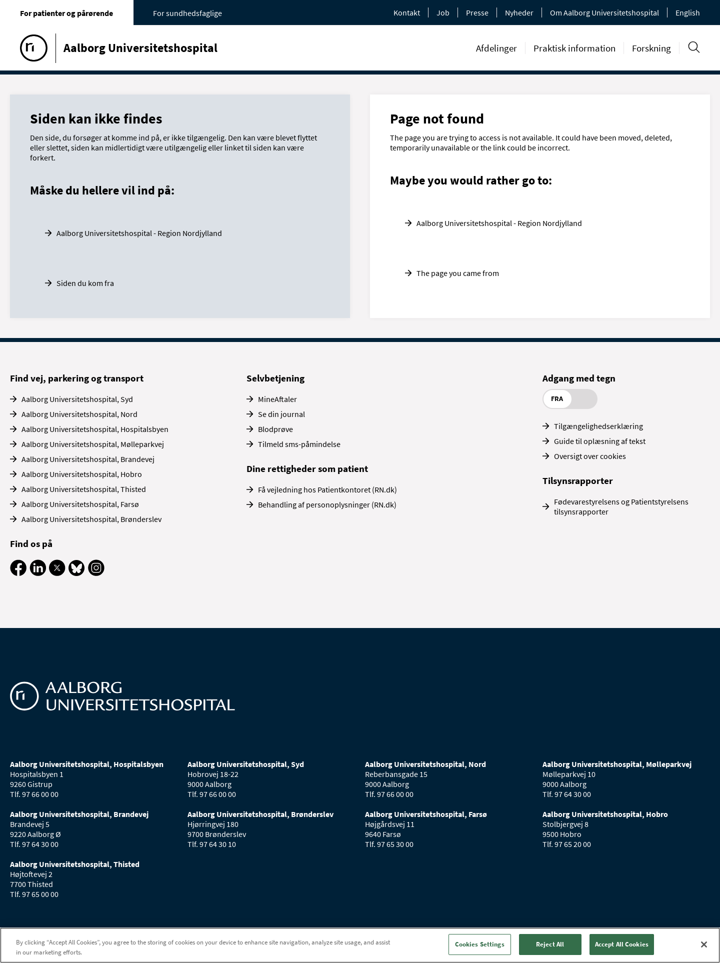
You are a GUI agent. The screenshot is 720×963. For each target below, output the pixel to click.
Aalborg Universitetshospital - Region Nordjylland (139, 233)
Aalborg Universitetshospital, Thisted (84, 489)
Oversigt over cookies (590, 456)
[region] (360, 945)
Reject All (550, 944)
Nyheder (519, 13)
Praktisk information (575, 48)
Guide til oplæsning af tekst (600, 441)
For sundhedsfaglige (187, 13)
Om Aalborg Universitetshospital (604, 13)
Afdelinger (496, 48)
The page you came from (457, 273)
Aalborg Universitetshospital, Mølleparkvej (93, 444)
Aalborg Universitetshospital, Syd (77, 399)
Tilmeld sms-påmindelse (299, 444)
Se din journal (281, 414)
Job (443, 13)
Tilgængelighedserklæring (598, 426)
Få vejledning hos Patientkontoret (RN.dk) (327, 489)
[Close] (704, 945)
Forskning (651, 48)
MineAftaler (277, 399)
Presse (477, 13)
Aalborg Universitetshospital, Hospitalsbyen (95, 429)
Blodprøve (275, 429)
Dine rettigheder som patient (307, 468)
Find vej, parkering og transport (77, 378)
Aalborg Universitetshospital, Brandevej (88, 459)
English (688, 13)
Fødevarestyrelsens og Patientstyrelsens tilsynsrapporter (621, 506)
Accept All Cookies (621, 944)
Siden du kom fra (85, 283)
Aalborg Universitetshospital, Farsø (80, 504)
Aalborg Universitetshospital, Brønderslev (92, 519)
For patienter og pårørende (66, 13)
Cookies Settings (479, 944)
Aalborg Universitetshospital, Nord (80, 414)
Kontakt (407, 13)
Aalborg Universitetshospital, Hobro (82, 474)
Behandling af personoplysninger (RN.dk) (327, 505)
